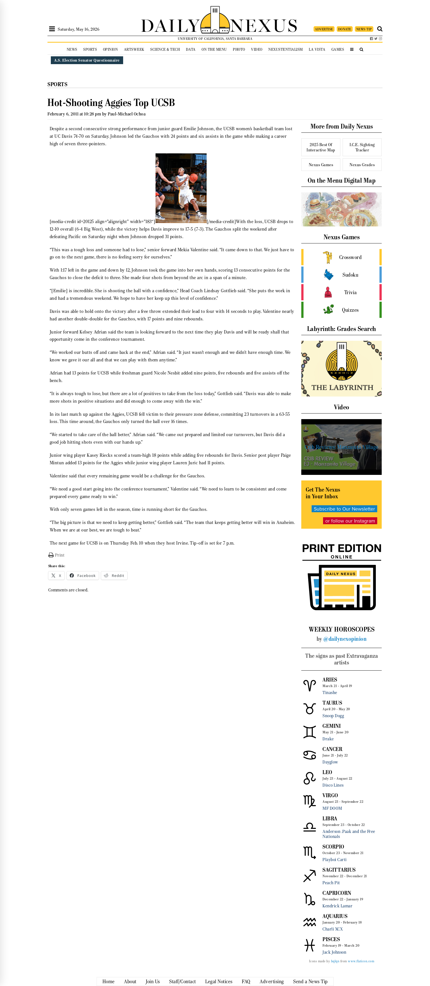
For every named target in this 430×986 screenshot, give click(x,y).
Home (108, 981)
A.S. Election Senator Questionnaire (87, 60)
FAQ (246, 981)
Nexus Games (321, 164)
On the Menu (214, 49)
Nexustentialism (285, 49)
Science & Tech (165, 49)
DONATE (344, 29)
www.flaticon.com (361, 961)
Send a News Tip (310, 981)
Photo (239, 49)
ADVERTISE (324, 29)
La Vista (317, 49)
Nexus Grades (362, 164)
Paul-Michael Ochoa (126, 114)
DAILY (170, 24)
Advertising (272, 981)
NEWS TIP (364, 29)
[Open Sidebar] (52, 29)
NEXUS (264, 24)
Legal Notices (219, 981)
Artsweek (134, 49)
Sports (90, 49)
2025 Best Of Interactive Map (321, 147)
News (72, 49)
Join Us (153, 981)
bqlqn (335, 961)
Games (337, 49)
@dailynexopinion (345, 638)
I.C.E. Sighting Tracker (362, 147)
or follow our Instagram (350, 520)
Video (256, 49)
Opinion (110, 49)
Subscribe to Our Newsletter (344, 508)
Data (191, 49)
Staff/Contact (182, 981)
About (130, 981)
